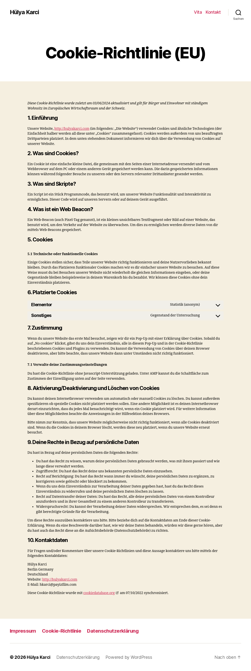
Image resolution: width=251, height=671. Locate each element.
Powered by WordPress (130, 657)
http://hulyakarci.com (71, 129)
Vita (198, 12)
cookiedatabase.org (99, 593)
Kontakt (213, 12)
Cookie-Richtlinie (63, 631)
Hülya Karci (25, 12)
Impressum (23, 631)
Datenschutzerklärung (116, 631)
